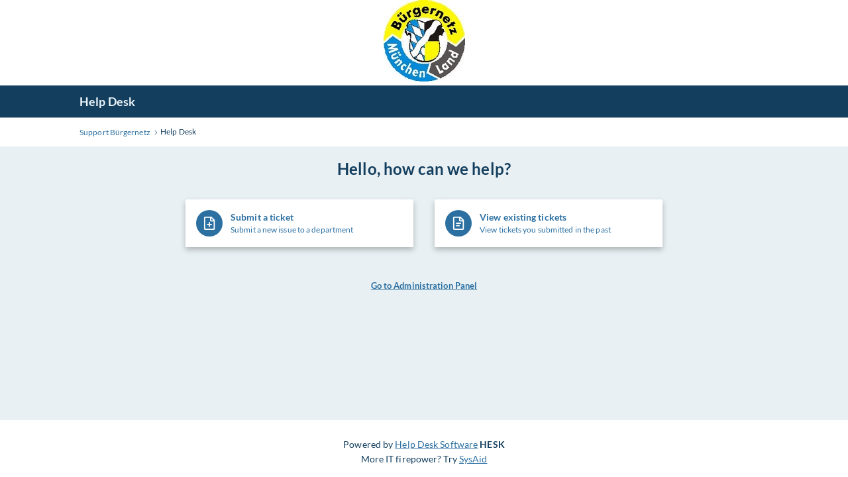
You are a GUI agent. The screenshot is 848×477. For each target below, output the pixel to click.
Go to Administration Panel (424, 285)
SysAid (473, 458)
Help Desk (107, 101)
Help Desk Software (436, 444)
